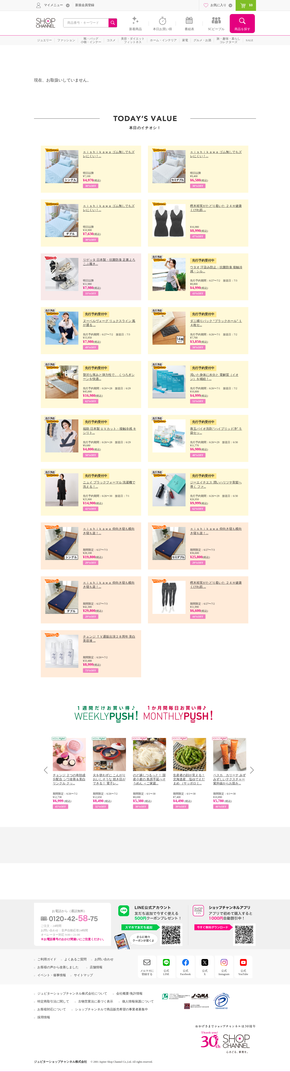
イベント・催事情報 (51, 975)
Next (250, 770)
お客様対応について (51, 1009)
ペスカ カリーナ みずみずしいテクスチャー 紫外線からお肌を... (229, 779)
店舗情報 (96, 967)
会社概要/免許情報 (129, 993)
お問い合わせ (104, 959)
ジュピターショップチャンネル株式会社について (72, 993)
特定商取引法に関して (53, 1001)
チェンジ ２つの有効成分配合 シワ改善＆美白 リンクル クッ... (69, 779)
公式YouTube (243, 972)
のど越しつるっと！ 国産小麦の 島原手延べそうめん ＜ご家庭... (149, 779)
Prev (47, 770)
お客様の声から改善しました (58, 967)
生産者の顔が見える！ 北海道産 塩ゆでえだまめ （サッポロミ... (189, 779)
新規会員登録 (84, 5)
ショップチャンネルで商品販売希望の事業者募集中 (111, 1009)
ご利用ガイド (46, 959)
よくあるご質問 (75, 959)
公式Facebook (185, 972)
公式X (205, 972)
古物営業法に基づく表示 (95, 1001)
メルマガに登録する (147, 972)
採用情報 (43, 1017)
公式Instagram (224, 972)
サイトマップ (83, 975)
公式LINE (166, 972)
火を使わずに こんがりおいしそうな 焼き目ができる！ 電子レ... (109, 779)
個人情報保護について (138, 1001)
